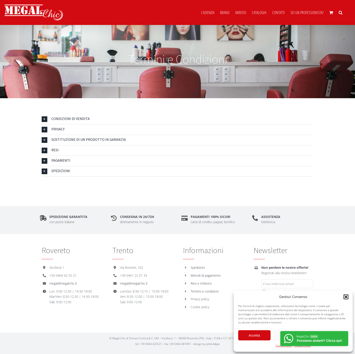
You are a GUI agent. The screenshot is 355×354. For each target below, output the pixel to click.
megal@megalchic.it (63, 283)
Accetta (254, 335)
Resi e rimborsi (201, 283)
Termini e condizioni (205, 291)
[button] (346, 297)
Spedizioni (198, 267)
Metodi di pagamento (206, 275)
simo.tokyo (213, 344)
